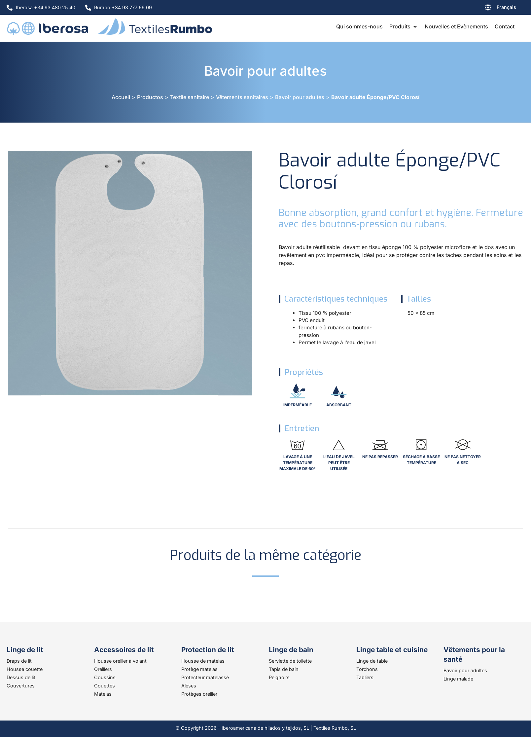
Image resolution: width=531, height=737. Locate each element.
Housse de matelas (203, 661)
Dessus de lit (21, 677)
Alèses (188, 685)
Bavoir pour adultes (265, 71)
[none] (483, 8)
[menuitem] (483, 8)
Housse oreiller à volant (120, 661)
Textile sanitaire (189, 97)
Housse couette (25, 669)
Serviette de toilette (290, 661)
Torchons (367, 669)
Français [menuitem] (506, 7)
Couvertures (21, 685)
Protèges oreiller (199, 694)
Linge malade (458, 679)
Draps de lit (19, 661)
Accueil (121, 97)
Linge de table (372, 661)
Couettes (104, 685)
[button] (403, 26)
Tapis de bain (284, 669)
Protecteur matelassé (205, 677)
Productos (150, 97)
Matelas (103, 694)
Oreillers (103, 669)
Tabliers (364, 677)
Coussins (105, 677)
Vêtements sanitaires (242, 97)
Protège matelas (199, 669)
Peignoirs (279, 677)
